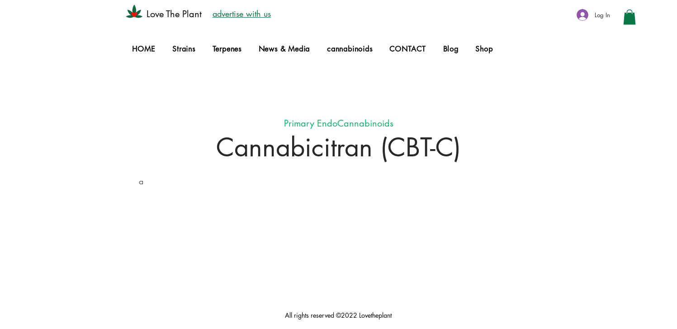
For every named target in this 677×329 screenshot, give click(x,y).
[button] (629, 16)
